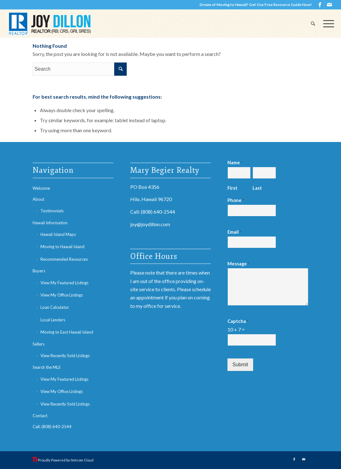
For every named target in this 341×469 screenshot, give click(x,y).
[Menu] (326, 23)
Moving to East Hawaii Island (66, 332)
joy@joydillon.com (150, 224)
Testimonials (52, 210)
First (232, 188)
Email (234, 232)
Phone (235, 200)
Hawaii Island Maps (58, 234)
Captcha (237, 321)
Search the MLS (47, 367)
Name (234, 162)
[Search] (313, 23)
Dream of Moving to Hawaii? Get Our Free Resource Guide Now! (256, 4)
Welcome (41, 188)
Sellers (39, 343)
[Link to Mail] (329, 4)
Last (257, 188)
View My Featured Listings (64, 282)
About (38, 199)
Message (238, 263)
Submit (240, 364)
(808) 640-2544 (158, 212)
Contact (40, 415)
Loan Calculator (54, 307)
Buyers (39, 270)
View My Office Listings (61, 294)
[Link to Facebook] (319, 4)
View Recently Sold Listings (65, 355)
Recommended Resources (64, 259)
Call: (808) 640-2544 (52, 426)
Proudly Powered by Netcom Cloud (65, 460)
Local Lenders (52, 319)
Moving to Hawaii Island (62, 246)
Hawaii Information (50, 222)
